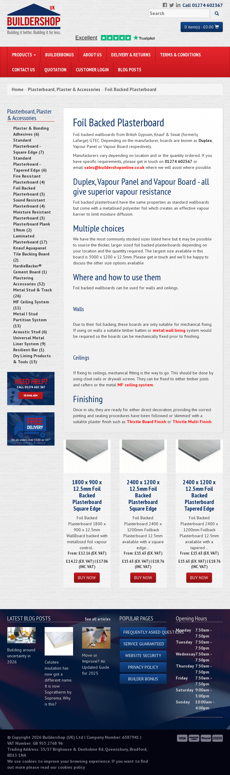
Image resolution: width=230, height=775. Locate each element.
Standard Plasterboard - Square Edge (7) (28, 146)
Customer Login (92, 69)
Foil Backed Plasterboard (130, 89)
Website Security (143, 655)
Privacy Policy (143, 667)
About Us (92, 54)
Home (17, 89)
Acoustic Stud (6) (30, 331)
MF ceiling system (135, 385)
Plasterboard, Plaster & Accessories (64, 89)
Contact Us (23, 69)
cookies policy (71, 767)
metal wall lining (169, 330)
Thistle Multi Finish (191, 421)
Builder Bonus (143, 679)
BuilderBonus (59, 54)
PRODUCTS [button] (24, 54)
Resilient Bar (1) (28, 349)
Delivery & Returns (131, 54)
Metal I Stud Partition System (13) (30, 320)
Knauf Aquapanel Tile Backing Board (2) (31, 254)
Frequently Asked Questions (145, 632)
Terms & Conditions (180, 54)
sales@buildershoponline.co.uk (114, 167)
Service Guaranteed (143, 644)
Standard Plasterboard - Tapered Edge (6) (30, 164)
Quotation (55, 69)
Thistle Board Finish (146, 421)
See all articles (98, 619)
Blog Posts (129, 69)
